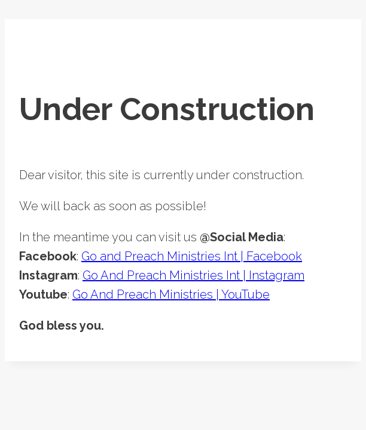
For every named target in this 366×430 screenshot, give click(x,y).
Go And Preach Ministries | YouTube (171, 294)
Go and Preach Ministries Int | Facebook (191, 256)
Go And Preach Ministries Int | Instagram (193, 275)
